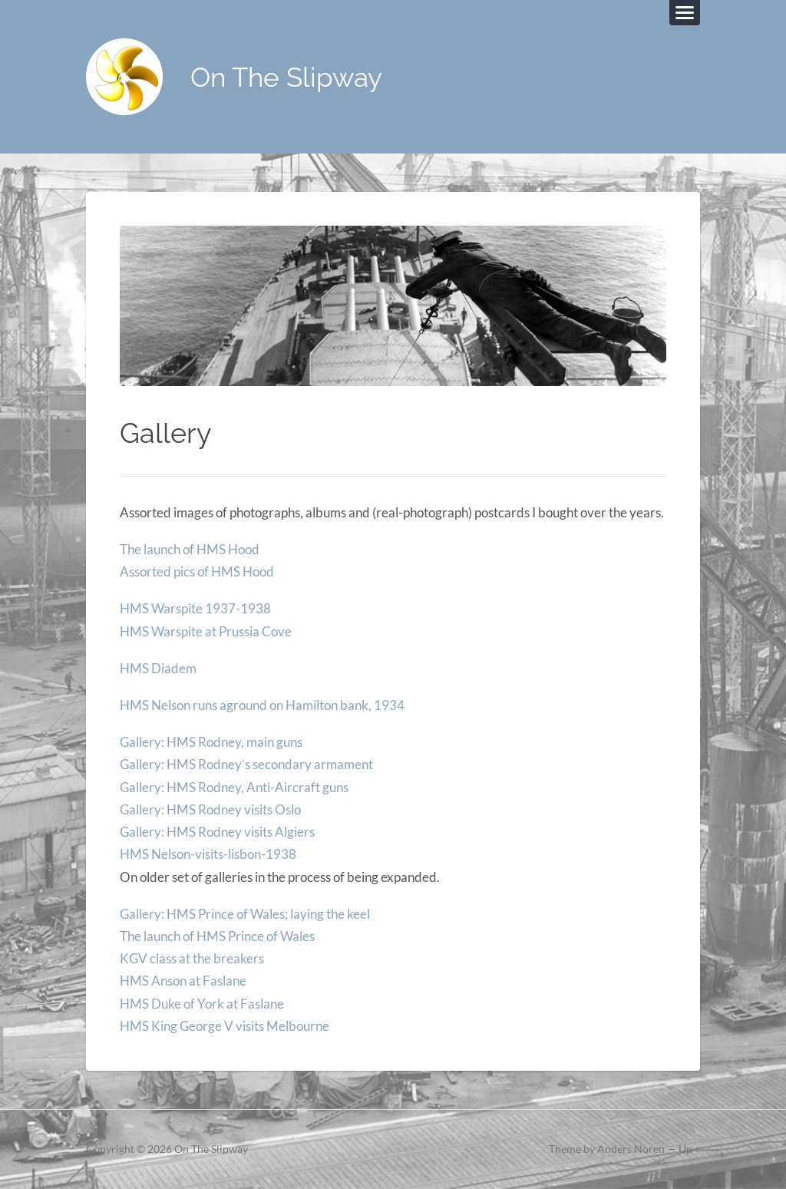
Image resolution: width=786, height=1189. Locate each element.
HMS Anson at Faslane (183, 981)
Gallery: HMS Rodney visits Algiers (217, 832)
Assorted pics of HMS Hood (197, 571)
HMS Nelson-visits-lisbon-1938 (208, 854)
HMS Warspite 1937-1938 (195, 608)
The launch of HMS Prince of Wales (217, 936)
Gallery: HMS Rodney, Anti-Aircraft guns (234, 787)
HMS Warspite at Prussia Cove (206, 631)
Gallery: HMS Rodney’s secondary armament (246, 764)
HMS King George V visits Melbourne (224, 1026)
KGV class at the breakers (192, 958)
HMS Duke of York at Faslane (202, 1004)
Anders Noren (631, 1149)
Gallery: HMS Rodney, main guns (211, 742)
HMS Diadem (158, 668)
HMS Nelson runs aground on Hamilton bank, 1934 (262, 705)
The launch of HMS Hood (189, 549)
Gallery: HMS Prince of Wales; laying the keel (245, 914)
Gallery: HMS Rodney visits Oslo (210, 809)
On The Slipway (286, 77)
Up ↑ (689, 1149)
